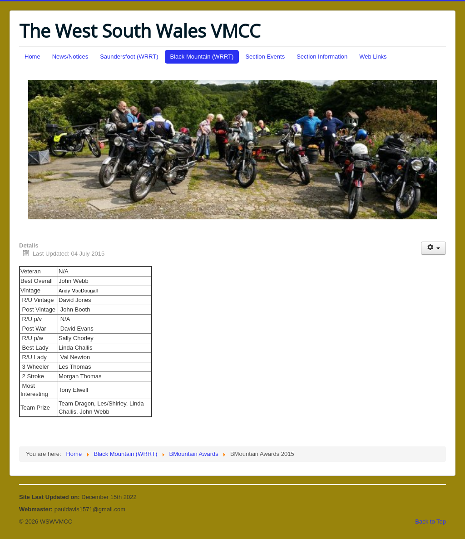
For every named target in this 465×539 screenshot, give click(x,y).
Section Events (265, 56)
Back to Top (430, 521)
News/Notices (70, 56)
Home (32, 56)
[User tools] (433, 248)
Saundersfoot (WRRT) (129, 56)
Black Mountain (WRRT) (202, 56)
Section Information (322, 56)
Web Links (372, 56)
